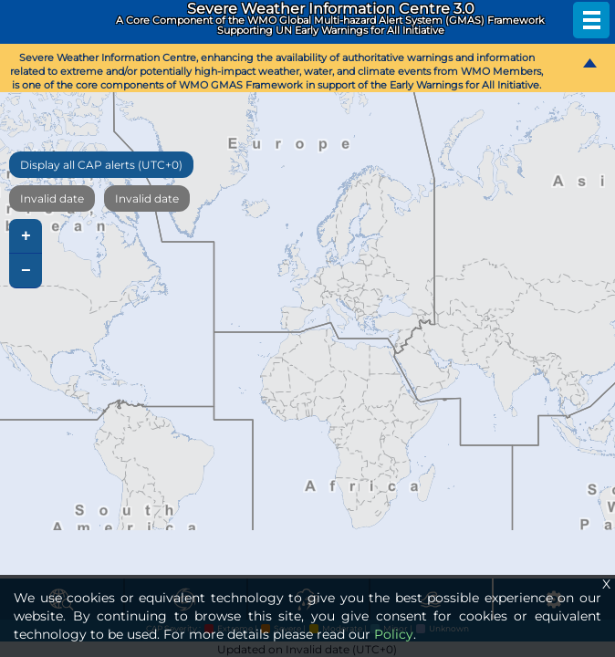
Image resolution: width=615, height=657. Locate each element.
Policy (393, 634)
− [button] (26, 271)
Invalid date (52, 198)
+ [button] (26, 236)
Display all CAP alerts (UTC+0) (101, 165)
